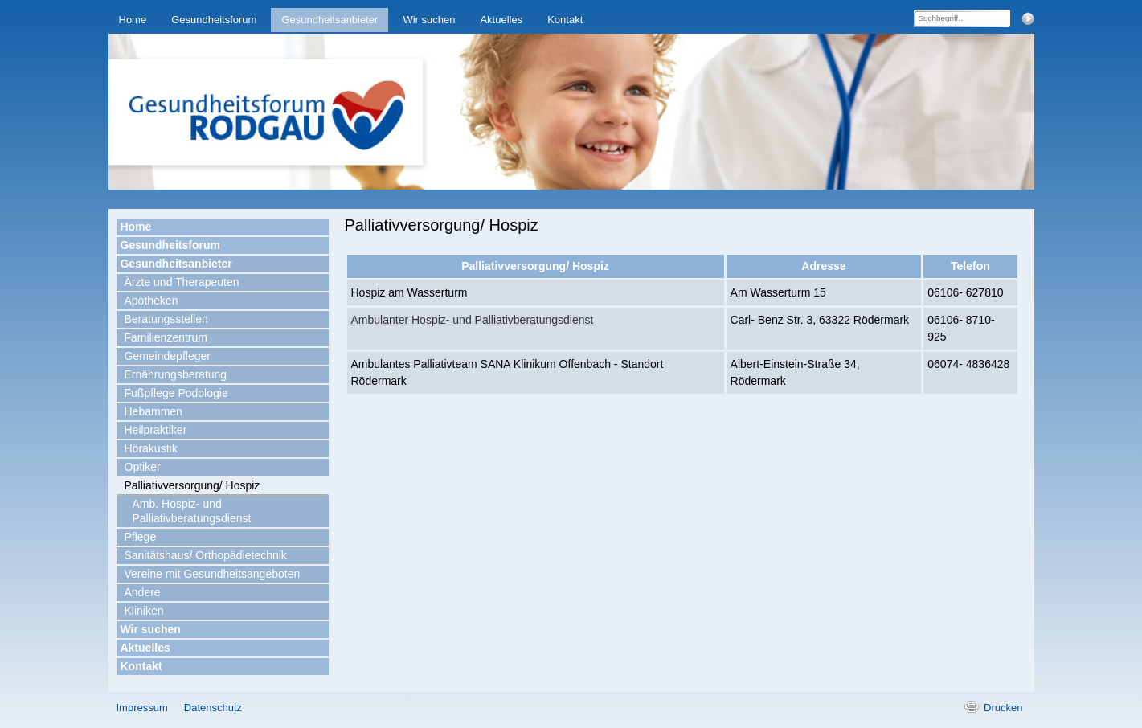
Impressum (142, 707)
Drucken (1003, 707)
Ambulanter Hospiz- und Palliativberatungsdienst (472, 319)
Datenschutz (213, 707)
